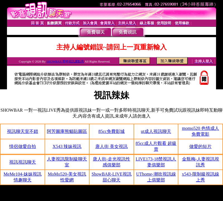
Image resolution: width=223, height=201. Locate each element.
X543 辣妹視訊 (67, 146)
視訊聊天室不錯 (22, 131)
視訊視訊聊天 (22, 162)
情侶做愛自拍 (22, 146)
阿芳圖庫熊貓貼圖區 (67, 131)
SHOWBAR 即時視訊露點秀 (65, 61)
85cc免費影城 (111, 131)
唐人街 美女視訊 (111, 146)
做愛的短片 (200, 146)
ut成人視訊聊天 (156, 131)
